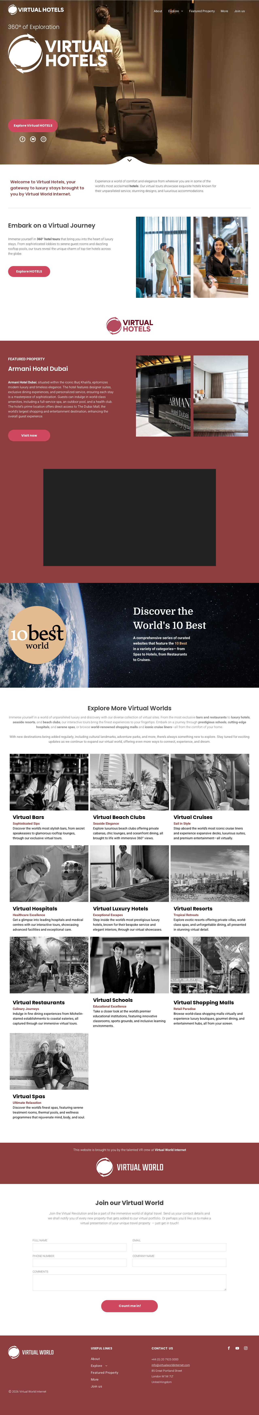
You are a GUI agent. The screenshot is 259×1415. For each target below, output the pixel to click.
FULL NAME (40, 1240)
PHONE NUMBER (43, 1256)
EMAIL (137, 1240)
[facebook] (22, 139)
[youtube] (33, 139)
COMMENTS (40, 1272)
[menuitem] (158, 11)
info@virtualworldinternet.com (171, 1365)
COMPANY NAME (143, 1256)
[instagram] (43, 139)
